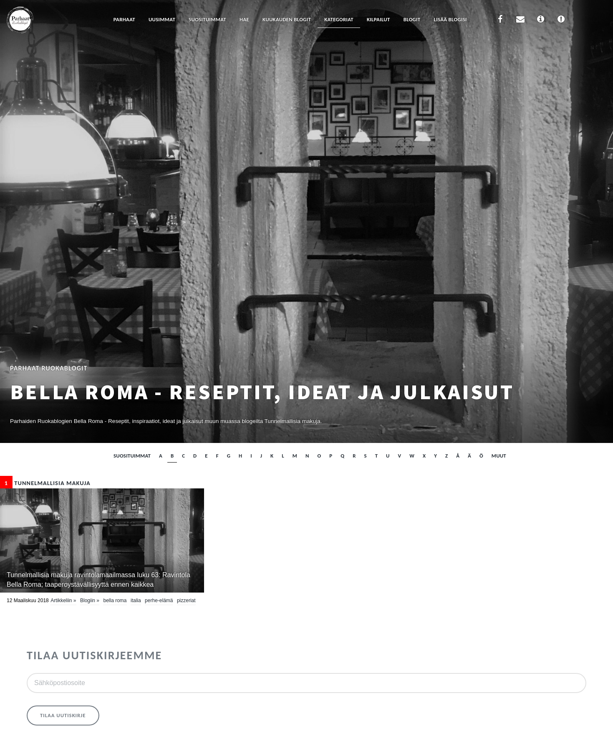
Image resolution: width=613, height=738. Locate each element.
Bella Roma (114, 600)
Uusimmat (162, 19)
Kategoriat (338, 19)
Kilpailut (378, 19)
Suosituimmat (207, 19)
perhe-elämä (159, 600)
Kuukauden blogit (286, 19)
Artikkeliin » (63, 600)
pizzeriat (186, 600)
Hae (244, 19)
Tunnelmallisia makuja (45, 483)
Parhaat (124, 19)
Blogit (412, 19)
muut (499, 456)
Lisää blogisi (450, 19)
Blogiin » (89, 600)
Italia (136, 600)
